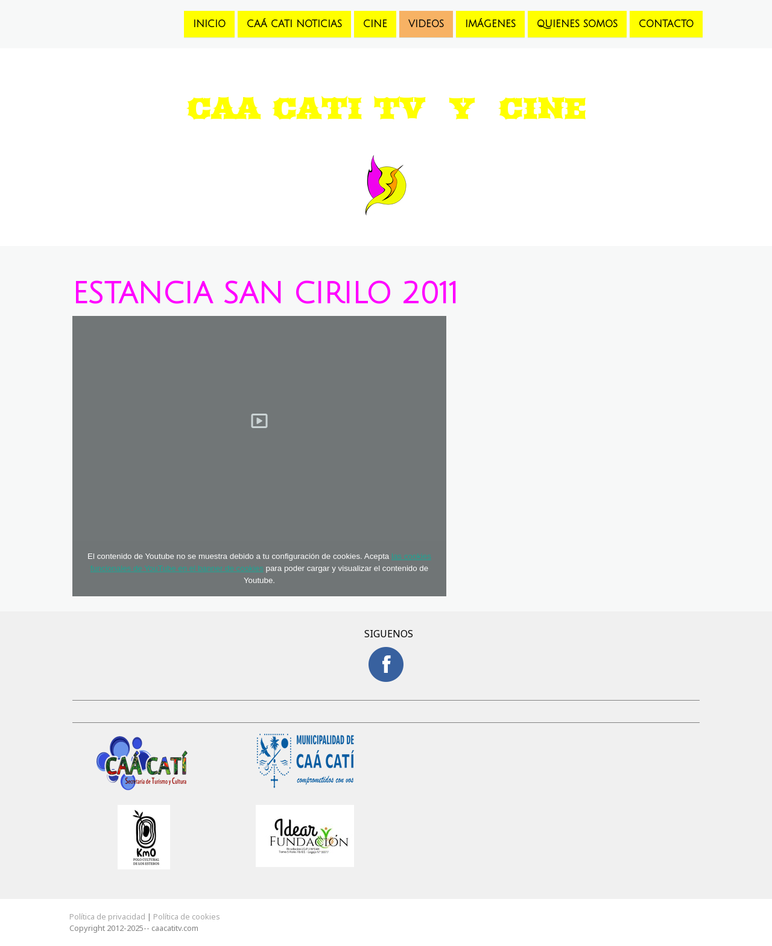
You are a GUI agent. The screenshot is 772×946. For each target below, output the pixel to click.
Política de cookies (186, 916)
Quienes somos (577, 23)
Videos (426, 23)
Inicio (209, 23)
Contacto (666, 23)
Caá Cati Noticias (294, 23)
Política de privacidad (107, 916)
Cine (375, 23)
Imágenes (490, 23)
